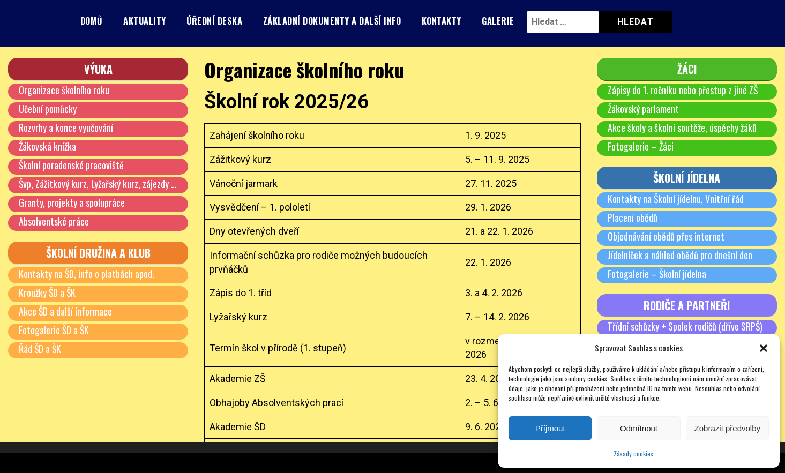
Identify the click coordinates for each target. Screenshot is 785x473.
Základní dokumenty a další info (332, 20)
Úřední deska (214, 20)
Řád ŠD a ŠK (40, 349)
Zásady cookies (633, 453)
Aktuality (144, 20)
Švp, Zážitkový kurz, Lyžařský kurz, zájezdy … (98, 184)
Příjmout (550, 428)
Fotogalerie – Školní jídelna (657, 274)
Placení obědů (632, 217)
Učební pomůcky (48, 109)
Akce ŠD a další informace (66, 311)
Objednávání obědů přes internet (666, 236)
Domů (91, 20)
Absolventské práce (54, 221)
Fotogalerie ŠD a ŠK (54, 330)
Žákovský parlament (643, 109)
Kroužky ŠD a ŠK (48, 292)
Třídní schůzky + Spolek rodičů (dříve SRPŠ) (685, 326)
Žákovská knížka (48, 146)
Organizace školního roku (64, 90)
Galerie (498, 20)
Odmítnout (638, 428)
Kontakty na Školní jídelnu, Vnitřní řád (676, 199)
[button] (763, 348)
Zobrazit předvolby (727, 428)
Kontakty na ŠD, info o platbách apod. (87, 274)
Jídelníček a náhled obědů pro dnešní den (680, 255)
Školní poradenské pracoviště (71, 165)
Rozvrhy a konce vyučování (66, 127)
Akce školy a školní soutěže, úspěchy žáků (682, 127)
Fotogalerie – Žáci (641, 146)
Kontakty (441, 20)
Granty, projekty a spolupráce (72, 202)
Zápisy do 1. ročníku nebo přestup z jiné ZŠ (683, 90)
